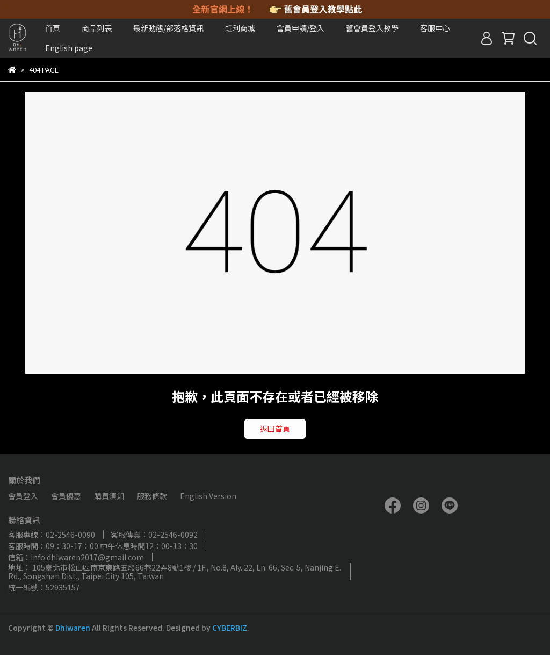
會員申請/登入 (300, 28)
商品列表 (97, 28)
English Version (208, 495)
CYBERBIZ (229, 627)
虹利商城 (240, 28)
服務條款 (152, 495)
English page (68, 47)
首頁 (52, 28)
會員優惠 (66, 495)
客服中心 (435, 28)
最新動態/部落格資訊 (168, 28)
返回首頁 (275, 428)
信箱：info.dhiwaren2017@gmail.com (76, 557)
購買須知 (109, 495)
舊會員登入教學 (372, 28)
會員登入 (23, 495)
